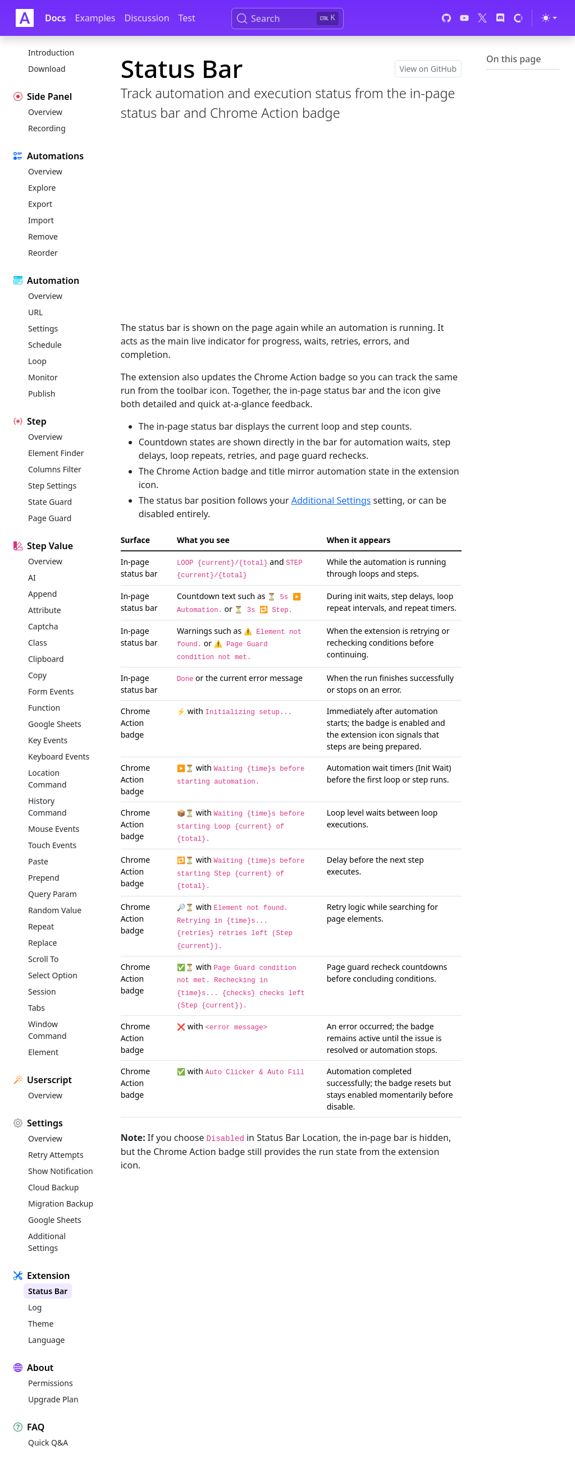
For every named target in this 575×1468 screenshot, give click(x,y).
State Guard (50, 501)
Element (43, 1052)
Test (187, 18)
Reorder (43, 252)
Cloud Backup (53, 1187)
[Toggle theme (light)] (549, 18)
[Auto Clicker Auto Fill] (24, 18)
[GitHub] (446, 18)
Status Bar (47, 1291)
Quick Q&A (48, 1442)
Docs (55, 18)
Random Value (54, 910)
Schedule (45, 344)
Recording (47, 128)
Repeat (41, 926)
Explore (42, 187)
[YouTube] (464, 18)
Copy (37, 675)
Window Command (47, 1030)
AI (32, 577)
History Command (47, 806)
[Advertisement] (291, 233)
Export (40, 204)
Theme (40, 1323)
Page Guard (49, 518)
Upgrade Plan (53, 1399)
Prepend (44, 877)
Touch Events (52, 845)
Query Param (52, 894)
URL (35, 312)
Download (47, 68)
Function (44, 707)
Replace (42, 942)
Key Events (47, 740)
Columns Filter (54, 469)
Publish (41, 393)
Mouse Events (53, 828)
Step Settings (52, 485)
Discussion (146, 18)
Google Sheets (54, 724)
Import (41, 220)
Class (37, 642)
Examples (95, 18)
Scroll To (43, 959)
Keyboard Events (58, 756)
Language (46, 1339)
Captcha (43, 626)
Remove (43, 236)
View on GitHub (428, 68)
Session (42, 991)
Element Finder (56, 453)
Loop (37, 361)
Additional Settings (47, 1242)
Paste (38, 861)
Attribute (44, 610)
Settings (43, 328)
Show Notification (60, 1171)
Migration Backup (60, 1203)
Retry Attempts (56, 1154)
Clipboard (46, 659)
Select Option (52, 975)
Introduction (51, 52)
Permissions (50, 1383)
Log (35, 1307)
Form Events (51, 691)
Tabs (36, 1007)
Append (42, 593)
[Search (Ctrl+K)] (287, 18)
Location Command (47, 778)
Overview (45, 112)
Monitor (43, 377)
